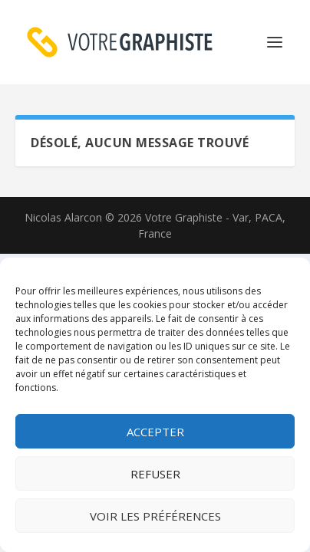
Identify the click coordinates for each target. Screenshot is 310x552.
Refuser (155, 473)
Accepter (155, 431)
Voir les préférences (155, 516)
